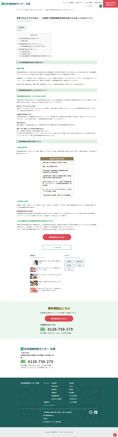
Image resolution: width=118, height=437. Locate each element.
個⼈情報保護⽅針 (48, 415)
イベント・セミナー (49, 405)
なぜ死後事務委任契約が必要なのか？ (28, 38)
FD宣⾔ (45, 418)
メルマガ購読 (73, 402)
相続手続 (54, 389)
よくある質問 (88, 2)
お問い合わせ (110, 3)
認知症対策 (55, 386)
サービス (65, 2)
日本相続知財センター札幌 (30, 383)
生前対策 (21, 27)
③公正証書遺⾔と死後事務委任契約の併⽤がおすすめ (35, 56)
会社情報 (71, 392)
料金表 (71, 389)
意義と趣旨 (23, 41)
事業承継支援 (55, 396)
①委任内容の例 (24, 52)
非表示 (35, 35)
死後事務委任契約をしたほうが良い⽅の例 (32, 46)
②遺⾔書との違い (25, 54)
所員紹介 (72, 2)
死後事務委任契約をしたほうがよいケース (30, 44)
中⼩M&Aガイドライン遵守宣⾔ (52, 422)
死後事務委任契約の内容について (27, 49)
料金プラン (79, 2)
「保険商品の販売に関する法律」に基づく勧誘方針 (57, 412)
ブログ (71, 386)
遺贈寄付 (54, 392)
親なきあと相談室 (57, 399)
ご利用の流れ (97, 2)
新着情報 (46, 402)
